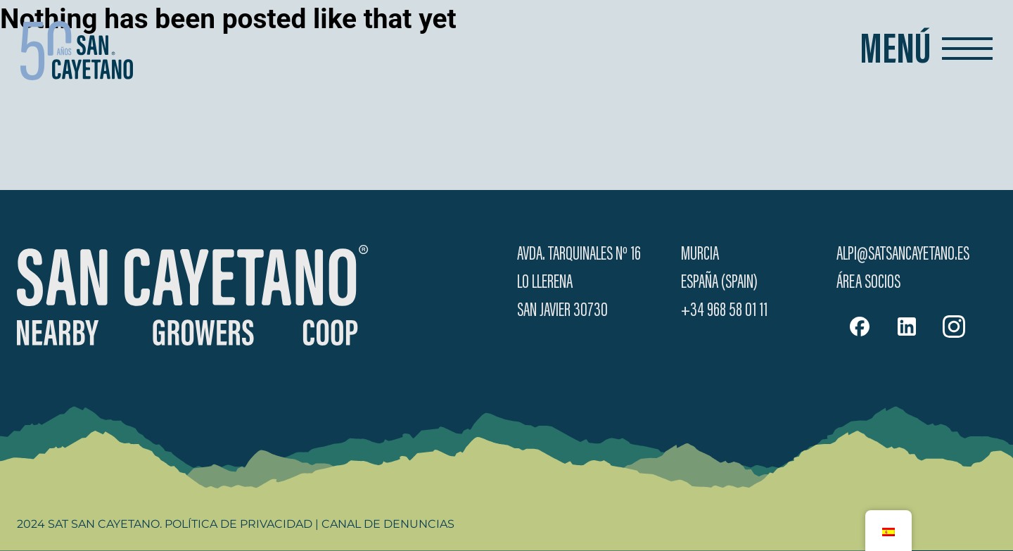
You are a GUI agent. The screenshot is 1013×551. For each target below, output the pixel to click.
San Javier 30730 (562, 311)
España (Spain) (719, 283)
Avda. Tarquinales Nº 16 (579, 255)
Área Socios (868, 283)
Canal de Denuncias (387, 524)
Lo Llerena (545, 283)
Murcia (700, 255)
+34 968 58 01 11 (724, 311)
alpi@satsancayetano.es (902, 255)
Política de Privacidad (238, 524)
